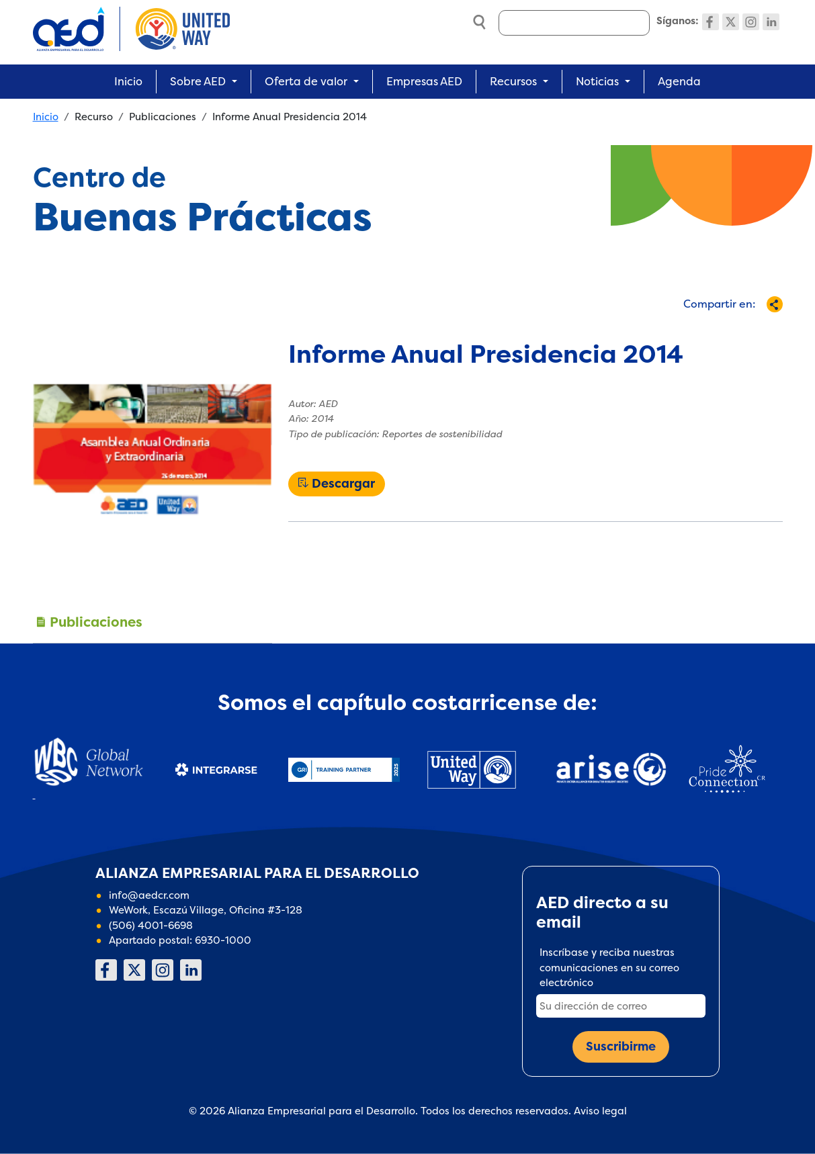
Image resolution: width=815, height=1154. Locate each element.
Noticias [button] (597, 81)
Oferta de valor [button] (306, 81)
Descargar (343, 484)
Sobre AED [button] (198, 81)
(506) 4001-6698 (151, 925)
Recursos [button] (513, 81)
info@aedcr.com (149, 895)
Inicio (128, 81)
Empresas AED (424, 81)
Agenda (679, 81)
